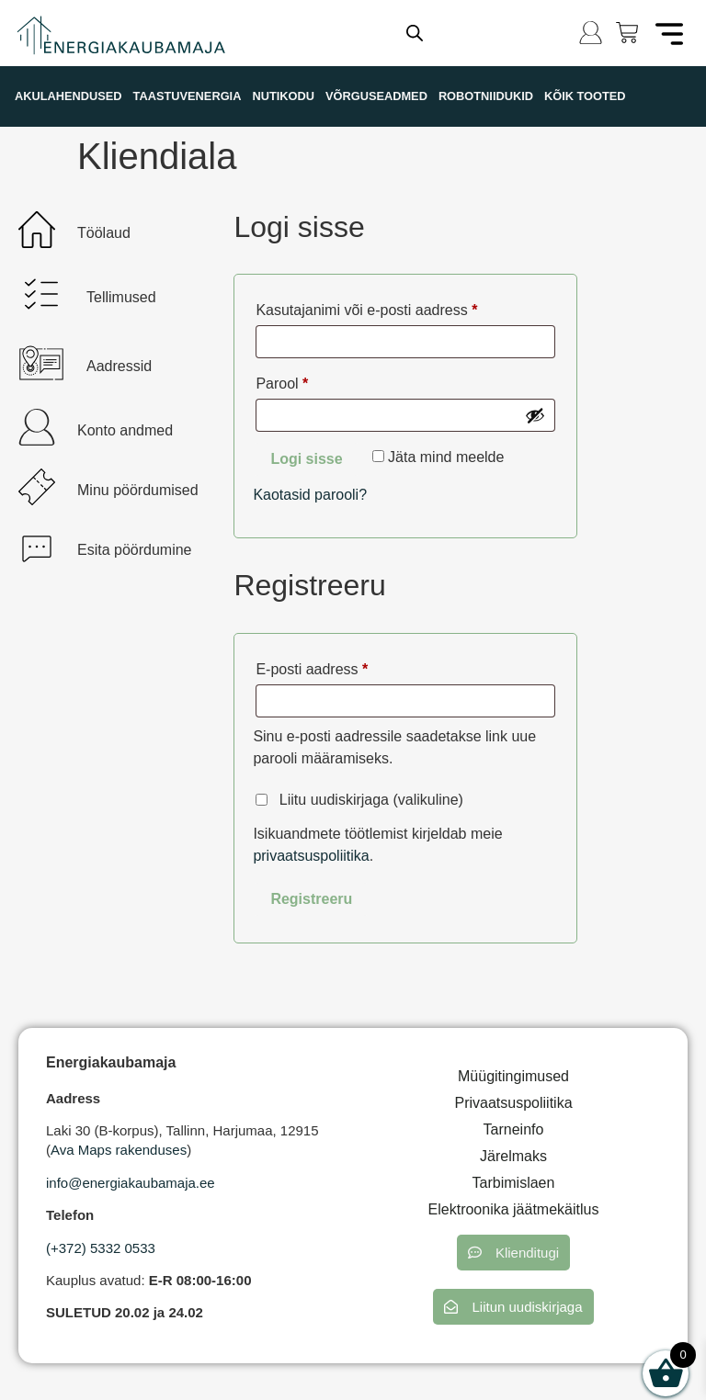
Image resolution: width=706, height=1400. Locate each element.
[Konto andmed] (36, 427)
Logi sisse (306, 459)
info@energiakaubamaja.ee (130, 1183)
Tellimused (121, 297)
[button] (513, 1252)
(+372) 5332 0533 (100, 1248)
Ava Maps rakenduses (119, 1149)
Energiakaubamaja (111, 1062)
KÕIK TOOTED (585, 96)
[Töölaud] (36, 229)
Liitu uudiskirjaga (359, 799)
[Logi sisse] (590, 32)
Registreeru (311, 899)
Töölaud (104, 233)
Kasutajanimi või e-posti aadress (390, 307)
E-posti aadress (335, 666)
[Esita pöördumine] (36, 546)
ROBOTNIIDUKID (485, 96)
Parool (305, 380)
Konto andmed (125, 430)
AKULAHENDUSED (68, 96)
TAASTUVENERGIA (187, 96)
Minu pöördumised (138, 490)
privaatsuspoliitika (311, 856)
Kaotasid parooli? (310, 494)
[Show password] (535, 415)
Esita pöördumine (134, 550)
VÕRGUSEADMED (376, 96)
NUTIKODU (283, 96)
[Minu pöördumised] (36, 487)
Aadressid (119, 366)
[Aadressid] (41, 363)
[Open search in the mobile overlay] (414, 33)
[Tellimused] (41, 294)
